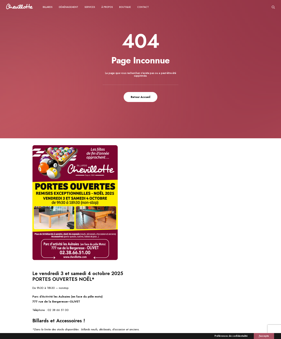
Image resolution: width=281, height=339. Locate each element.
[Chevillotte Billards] (19, 7)
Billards (48, 7)
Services (90, 7)
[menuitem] (47, 7)
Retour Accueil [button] (140, 97)
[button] (273, 7)
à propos (107, 7)
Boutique (125, 7)
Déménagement (68, 7)
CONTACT (143, 7)
